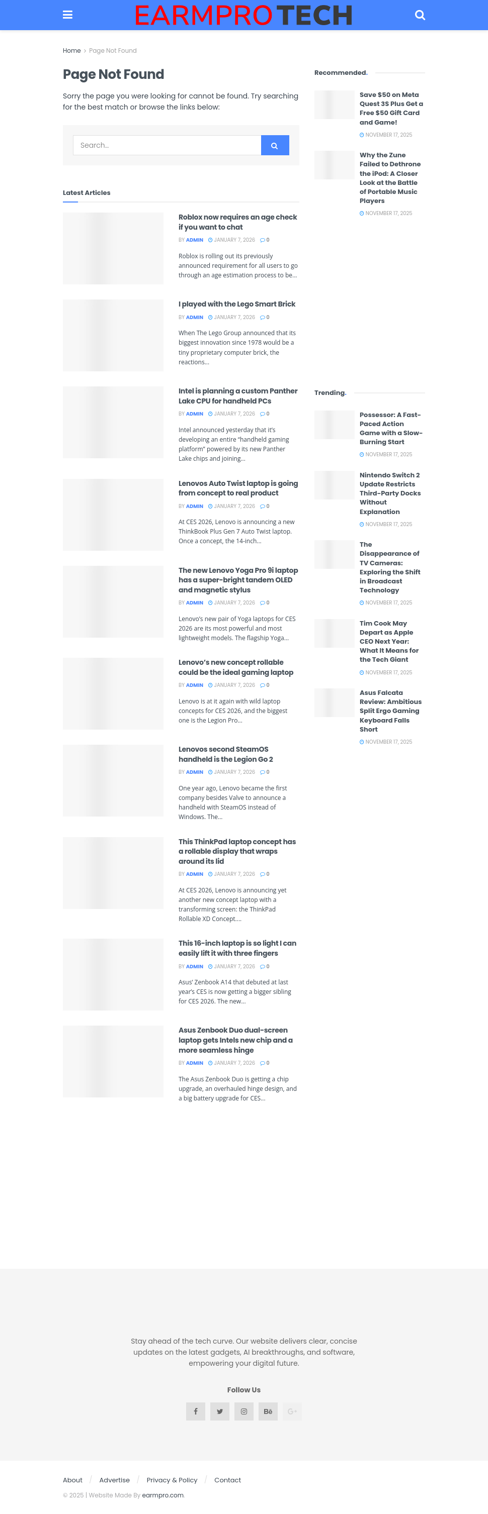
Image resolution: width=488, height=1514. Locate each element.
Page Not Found (113, 50)
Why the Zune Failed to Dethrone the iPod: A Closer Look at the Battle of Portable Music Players (390, 178)
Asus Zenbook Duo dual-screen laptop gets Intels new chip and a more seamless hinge (236, 1040)
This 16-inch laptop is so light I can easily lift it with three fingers (237, 948)
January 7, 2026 (231, 240)
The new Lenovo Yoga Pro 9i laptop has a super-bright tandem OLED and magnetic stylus (238, 580)
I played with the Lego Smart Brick (237, 304)
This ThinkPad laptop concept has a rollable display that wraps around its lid (237, 851)
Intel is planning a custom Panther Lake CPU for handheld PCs (238, 396)
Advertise (115, 1480)
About (73, 1480)
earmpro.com (163, 1495)
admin (194, 240)
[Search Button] (275, 145)
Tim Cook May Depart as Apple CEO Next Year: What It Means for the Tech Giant (389, 642)
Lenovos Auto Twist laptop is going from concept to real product (238, 488)
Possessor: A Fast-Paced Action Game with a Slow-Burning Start (391, 428)
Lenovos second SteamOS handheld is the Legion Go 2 (226, 754)
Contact (227, 1480)
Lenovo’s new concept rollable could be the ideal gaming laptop (236, 667)
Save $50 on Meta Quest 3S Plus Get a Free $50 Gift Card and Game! (391, 108)
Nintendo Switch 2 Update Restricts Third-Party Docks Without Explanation (390, 493)
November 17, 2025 (386, 135)
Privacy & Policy (172, 1480)
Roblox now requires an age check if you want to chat (238, 222)
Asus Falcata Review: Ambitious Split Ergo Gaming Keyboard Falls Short (391, 711)
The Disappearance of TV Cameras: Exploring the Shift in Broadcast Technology (390, 567)
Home (72, 50)
